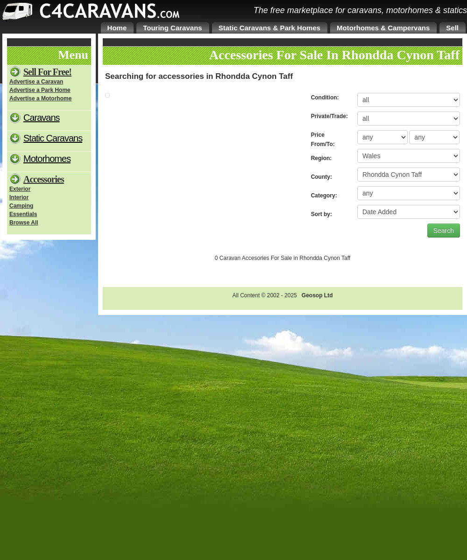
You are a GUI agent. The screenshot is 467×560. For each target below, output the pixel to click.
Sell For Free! (47, 72)
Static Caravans (52, 138)
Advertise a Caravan (36, 81)
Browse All (23, 222)
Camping (21, 206)
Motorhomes (47, 159)
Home (117, 28)
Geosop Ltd (317, 295)
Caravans (41, 117)
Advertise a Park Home (40, 90)
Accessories (43, 179)
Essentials (23, 214)
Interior (18, 197)
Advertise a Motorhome (40, 98)
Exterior (19, 189)
